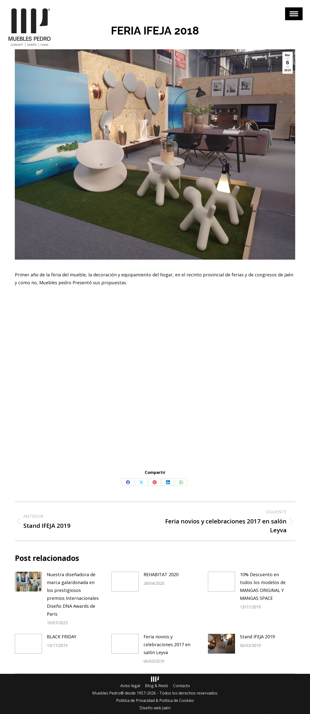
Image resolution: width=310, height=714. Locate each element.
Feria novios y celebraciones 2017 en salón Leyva (167, 644)
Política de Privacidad (135, 700)
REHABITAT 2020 (161, 574)
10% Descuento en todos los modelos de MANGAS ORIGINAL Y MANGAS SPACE (263, 586)
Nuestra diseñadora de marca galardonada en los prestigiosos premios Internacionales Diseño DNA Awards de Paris (73, 594)
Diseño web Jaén (155, 708)
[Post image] (28, 581)
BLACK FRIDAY (61, 637)
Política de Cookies (176, 700)
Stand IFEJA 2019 (257, 637)
